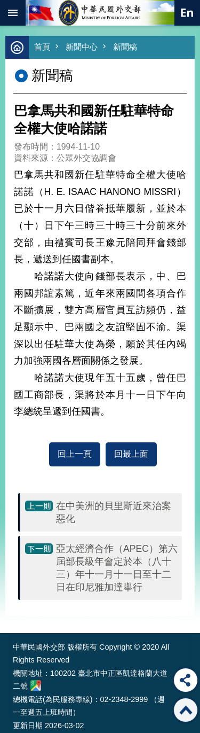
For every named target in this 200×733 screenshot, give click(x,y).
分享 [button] (185, 680)
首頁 (42, 46)
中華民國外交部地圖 (35, 685)
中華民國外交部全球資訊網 (100, 13)
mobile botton (13, 13)
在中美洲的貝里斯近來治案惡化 (113, 512)
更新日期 (28, 725)
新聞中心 (82, 46)
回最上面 (131, 453)
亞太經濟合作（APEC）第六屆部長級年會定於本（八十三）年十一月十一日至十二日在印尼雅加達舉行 (117, 567)
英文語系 (187, 13)
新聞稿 (125, 46)
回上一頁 (75, 453)
